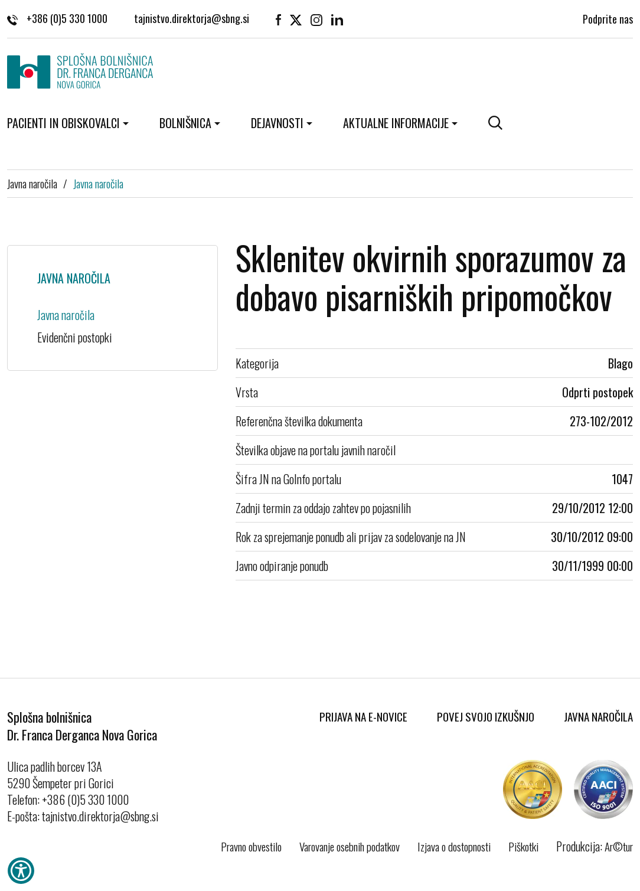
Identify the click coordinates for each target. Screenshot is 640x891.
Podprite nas (608, 17)
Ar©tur (619, 846)
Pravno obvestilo (251, 846)
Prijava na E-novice (363, 716)
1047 (622, 479)
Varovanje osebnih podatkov (349, 846)
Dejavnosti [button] (277, 123)
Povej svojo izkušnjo (485, 716)
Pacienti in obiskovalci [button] (63, 123)
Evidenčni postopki (74, 337)
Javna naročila (32, 183)
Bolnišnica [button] (185, 123)
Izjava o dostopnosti (454, 846)
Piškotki (523, 846)
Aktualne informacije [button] (396, 123)
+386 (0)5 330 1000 (57, 18)
